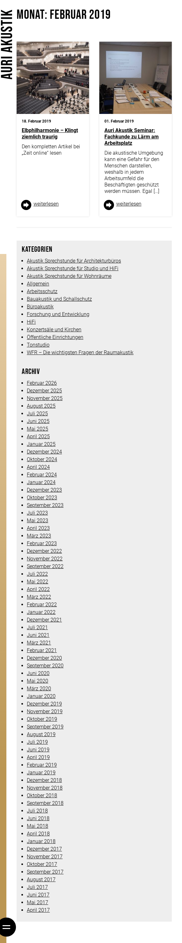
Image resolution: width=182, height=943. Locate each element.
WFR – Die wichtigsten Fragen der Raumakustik (80, 352)
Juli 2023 (37, 513)
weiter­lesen (46, 204)
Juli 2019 (37, 742)
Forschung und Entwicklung (58, 314)
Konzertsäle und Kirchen (54, 330)
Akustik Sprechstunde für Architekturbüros (74, 261)
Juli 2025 (37, 414)
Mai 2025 (37, 429)
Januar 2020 (41, 696)
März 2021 (39, 643)
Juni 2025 (38, 421)
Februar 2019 (42, 765)
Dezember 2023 (44, 490)
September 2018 (45, 803)
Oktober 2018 (42, 795)
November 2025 (45, 398)
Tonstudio (38, 345)
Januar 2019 (41, 773)
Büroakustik (40, 307)
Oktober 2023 (42, 498)
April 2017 (38, 910)
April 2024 (38, 467)
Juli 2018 (37, 811)
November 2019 (45, 711)
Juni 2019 (38, 750)
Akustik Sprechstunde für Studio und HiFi (72, 268)
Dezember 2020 (44, 658)
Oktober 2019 (42, 719)
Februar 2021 (42, 650)
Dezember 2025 (44, 391)
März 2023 (39, 536)
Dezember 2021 (44, 620)
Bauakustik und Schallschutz (59, 299)
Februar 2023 (42, 543)
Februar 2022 (42, 605)
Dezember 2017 (44, 849)
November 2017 (45, 857)
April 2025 (38, 436)
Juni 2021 (38, 635)
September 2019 (45, 727)
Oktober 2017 (42, 864)
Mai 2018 (37, 826)
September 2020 (45, 666)
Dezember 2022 (44, 551)
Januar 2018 (41, 841)
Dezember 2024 (44, 452)
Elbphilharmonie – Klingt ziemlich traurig (50, 133)
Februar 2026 (42, 383)
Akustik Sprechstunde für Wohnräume (69, 276)
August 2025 (41, 406)
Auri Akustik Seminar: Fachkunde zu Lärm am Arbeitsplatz (131, 136)
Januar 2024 (41, 482)
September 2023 (45, 505)
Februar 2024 (42, 475)
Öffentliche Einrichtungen (55, 337)
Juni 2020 (38, 673)
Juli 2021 (37, 627)
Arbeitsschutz (42, 291)
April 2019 (38, 757)
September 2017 (45, 872)
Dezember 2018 (44, 780)
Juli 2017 (37, 887)
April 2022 (38, 589)
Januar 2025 (41, 444)
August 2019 (41, 734)
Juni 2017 (38, 895)
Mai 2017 (37, 902)
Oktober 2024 (42, 459)
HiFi (31, 322)
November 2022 (45, 559)
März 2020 (39, 689)
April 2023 (38, 528)
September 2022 (45, 566)
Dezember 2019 (44, 704)
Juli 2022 (37, 574)
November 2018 (45, 788)
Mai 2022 (37, 582)
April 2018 (38, 834)
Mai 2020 (37, 681)
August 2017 (41, 879)
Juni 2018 (38, 818)
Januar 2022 (41, 612)
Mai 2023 (37, 520)
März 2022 (39, 597)
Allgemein (38, 284)
